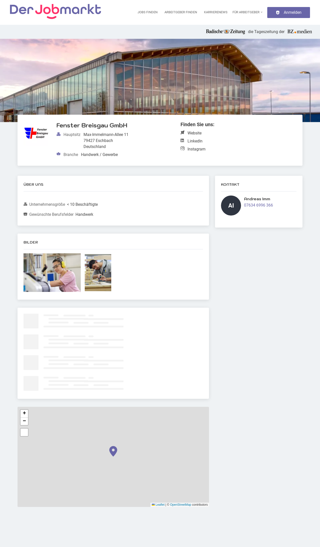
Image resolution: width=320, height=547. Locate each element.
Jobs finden (148, 12)
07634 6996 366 (258, 205)
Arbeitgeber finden (180, 12)
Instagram (197, 149)
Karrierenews (216, 12)
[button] (113, 451)
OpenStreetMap (180, 504)
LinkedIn (195, 141)
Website (195, 133)
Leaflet (158, 504)
